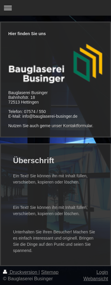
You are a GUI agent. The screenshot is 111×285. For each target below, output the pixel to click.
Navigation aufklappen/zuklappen (55, 7)
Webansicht (95, 278)
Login (102, 272)
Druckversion (20, 272)
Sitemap (50, 272)
